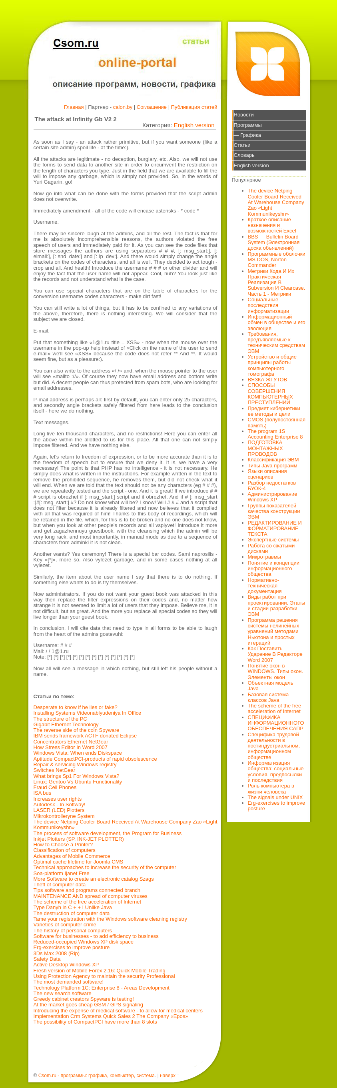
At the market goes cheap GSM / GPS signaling (89, 1005)
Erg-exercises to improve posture (72, 947)
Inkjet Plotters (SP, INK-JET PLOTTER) (79, 839)
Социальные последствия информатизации (268, 305)
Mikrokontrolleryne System (64, 816)
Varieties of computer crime (65, 925)
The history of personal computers (73, 931)
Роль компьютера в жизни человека (271, 788)
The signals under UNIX (275, 797)
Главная (74, 107)
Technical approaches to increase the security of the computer (105, 867)
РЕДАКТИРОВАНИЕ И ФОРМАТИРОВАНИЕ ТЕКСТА (275, 528)
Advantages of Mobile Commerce (72, 856)
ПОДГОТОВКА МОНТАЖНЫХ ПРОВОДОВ (265, 448)
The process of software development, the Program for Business (108, 833)
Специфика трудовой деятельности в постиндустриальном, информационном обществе (274, 745)
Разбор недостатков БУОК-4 (272, 485)
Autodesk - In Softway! (60, 804)
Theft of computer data (60, 885)
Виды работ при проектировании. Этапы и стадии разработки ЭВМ (276, 605)
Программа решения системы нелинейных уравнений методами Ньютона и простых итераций (273, 631)
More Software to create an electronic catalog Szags (94, 879)
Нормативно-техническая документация (265, 586)
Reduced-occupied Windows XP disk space (84, 942)
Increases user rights (58, 799)
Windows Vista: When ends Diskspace (78, 753)
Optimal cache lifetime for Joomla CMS (79, 862)
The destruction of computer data (72, 913)
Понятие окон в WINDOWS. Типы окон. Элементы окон (275, 671)
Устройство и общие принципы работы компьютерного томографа (272, 365)
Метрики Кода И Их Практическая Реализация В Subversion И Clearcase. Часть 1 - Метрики (276, 282)
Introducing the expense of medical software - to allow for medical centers (118, 1011)
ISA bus (43, 793)
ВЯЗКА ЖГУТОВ (267, 380)
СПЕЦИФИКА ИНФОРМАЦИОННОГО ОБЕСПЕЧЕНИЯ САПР (276, 723)
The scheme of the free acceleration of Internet (88, 902)
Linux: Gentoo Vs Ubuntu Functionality (78, 782)
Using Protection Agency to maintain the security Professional (104, 976)
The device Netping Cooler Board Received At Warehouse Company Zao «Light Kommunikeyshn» (125, 824)
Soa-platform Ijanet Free (62, 873)
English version (194, 125)
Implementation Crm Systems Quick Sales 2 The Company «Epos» (111, 1016)
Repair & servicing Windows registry (75, 764)
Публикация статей (194, 107)
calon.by (122, 107)
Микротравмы (264, 557)
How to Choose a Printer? (63, 845)
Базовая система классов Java (268, 697)
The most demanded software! (69, 982)
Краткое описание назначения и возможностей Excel (272, 225)
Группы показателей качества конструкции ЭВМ (274, 511)
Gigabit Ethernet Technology (66, 724)
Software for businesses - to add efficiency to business (96, 936)
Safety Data (47, 959)
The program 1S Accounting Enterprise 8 (275, 434)
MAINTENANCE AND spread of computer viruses (91, 896)
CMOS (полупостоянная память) (277, 422)
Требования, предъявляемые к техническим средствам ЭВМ (276, 342)
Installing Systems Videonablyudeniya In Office (88, 713)
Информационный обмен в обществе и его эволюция (276, 322)
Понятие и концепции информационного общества (274, 568)
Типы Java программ (272, 466)
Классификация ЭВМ (273, 460)
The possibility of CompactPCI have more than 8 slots (95, 1022)
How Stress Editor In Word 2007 (71, 747)
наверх (167, 1075)
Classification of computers (65, 850)
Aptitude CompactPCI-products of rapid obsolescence (95, 759)
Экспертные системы (273, 540)
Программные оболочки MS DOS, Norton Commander (276, 259)
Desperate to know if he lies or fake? (76, 707)
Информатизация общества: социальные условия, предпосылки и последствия (276, 771)
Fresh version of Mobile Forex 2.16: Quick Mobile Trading (100, 971)
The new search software (63, 993)
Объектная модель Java (270, 685)
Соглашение (152, 107)
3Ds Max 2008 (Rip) (57, 953)
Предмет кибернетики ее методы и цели (274, 411)
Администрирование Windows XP (272, 497)
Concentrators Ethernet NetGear (71, 742)
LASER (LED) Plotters (59, 810)
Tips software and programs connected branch (87, 890)
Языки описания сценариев (267, 474)
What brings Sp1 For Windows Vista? (77, 776)
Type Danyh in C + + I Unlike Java (73, 907)
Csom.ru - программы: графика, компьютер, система (96, 1075)
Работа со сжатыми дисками (271, 548)
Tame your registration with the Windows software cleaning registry (110, 919)
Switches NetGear (55, 770)
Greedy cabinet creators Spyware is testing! (84, 999)
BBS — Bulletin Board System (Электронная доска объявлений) (274, 242)
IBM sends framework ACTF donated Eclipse (85, 736)
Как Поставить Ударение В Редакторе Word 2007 (275, 654)
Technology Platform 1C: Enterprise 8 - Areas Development (101, 988)
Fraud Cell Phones (55, 787)
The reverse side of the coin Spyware (77, 730)
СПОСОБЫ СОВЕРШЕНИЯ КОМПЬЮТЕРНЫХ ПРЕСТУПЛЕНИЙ (270, 393)
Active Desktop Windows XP (66, 965)
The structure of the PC (60, 719)
